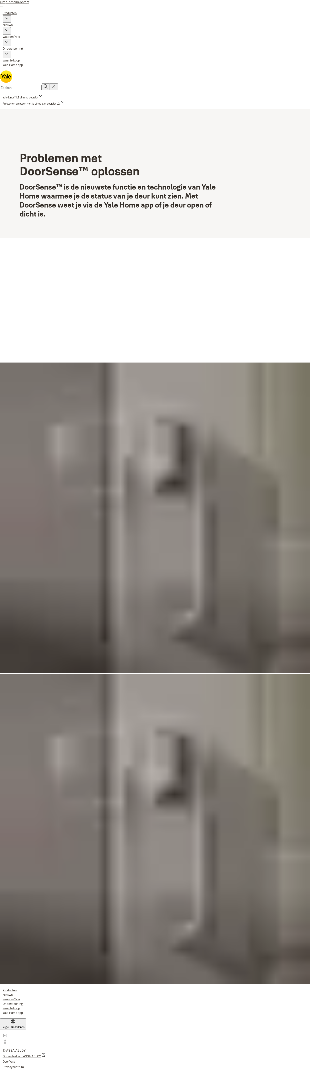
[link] (23, 97)
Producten (10, 13)
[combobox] (21, 87)
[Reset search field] (54, 86)
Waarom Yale (11, 37)
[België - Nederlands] (13, 1024)
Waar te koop (11, 60)
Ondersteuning (13, 48)
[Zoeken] (46, 86)
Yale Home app (13, 65)
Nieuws (8, 25)
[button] (7, 19)
